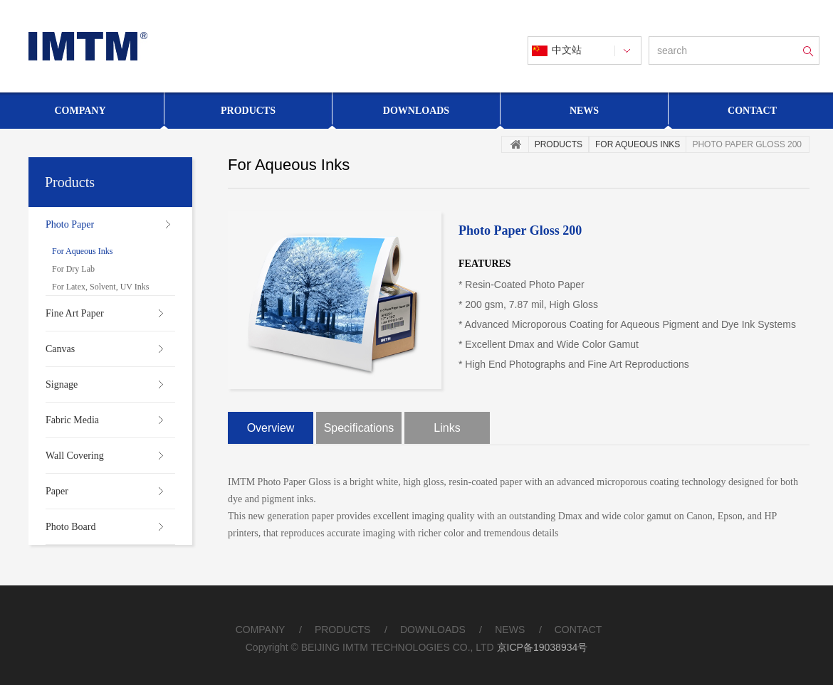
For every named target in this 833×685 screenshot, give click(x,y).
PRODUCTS (343, 629)
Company (79, 110)
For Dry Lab (73, 269)
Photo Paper (70, 224)
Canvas (60, 349)
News (584, 110)
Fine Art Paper (75, 313)
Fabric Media (72, 420)
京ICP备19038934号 (542, 647)
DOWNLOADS (433, 629)
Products (248, 110)
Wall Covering (75, 455)
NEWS (510, 629)
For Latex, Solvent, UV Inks (100, 287)
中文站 (567, 50)
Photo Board (70, 526)
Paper (57, 491)
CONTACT (578, 629)
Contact (752, 110)
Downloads (416, 110)
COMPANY (260, 629)
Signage (62, 384)
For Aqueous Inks (82, 251)
